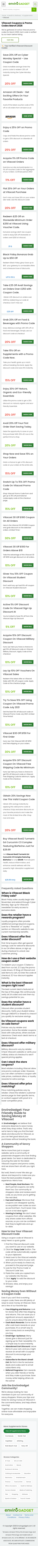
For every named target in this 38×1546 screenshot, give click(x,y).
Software (25, 1494)
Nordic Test (22, 1436)
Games (28, 1482)
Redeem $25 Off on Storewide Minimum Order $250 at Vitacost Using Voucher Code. (17, 222)
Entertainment (20, 1478)
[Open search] (35, 4)
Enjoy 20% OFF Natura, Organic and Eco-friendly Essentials (17, 392)
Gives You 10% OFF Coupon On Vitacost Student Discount (18, 577)
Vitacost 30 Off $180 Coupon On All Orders (19, 519)
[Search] (34, 10)
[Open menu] (4, 4)
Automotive (9, 1465)
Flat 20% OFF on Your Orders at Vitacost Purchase (18, 190)
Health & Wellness (26, 1486)
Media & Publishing (26, 1490)
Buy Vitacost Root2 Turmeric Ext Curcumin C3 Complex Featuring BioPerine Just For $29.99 (19, 844)
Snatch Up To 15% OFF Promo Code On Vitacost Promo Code (19, 485)
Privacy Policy (24, 1517)
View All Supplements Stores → (17, 1431)
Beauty (19, 1465)
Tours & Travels (25, 1498)
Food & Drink (18, 1482)
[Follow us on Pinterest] (23, 1522)
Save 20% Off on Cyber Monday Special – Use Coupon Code (15, 58)
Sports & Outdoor (10, 1498)
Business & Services (11, 1469)
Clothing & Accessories (12, 1473)
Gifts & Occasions (11, 1486)
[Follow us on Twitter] (19, 1522)
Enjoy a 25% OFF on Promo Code (17, 129)
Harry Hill (24, 1446)
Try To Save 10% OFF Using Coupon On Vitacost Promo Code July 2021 (18, 704)
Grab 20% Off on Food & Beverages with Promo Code (19, 321)
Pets (6, 1494)
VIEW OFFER (28, 116)
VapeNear (8, 1441)
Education (27, 1473)
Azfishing (20, 1441)
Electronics (8, 1478)
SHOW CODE (27, 83)
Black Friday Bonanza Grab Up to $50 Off (18, 256)
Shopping (15, 1494)
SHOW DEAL (28, 445)
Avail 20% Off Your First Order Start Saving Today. (17, 425)
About (8, 1515)
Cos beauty (9, 1436)
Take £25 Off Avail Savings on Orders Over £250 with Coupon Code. (18, 289)
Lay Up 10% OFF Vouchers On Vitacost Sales (19, 672)
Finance (7, 1482)
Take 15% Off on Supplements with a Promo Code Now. (18, 354)
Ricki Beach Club (11, 1446)
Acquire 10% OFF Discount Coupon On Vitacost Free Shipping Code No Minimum (18, 764)
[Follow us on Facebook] (14, 1522)
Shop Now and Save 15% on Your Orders (18, 455)
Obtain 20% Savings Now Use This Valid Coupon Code (19, 797)
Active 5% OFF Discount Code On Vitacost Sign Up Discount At (17, 608)
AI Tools (7, 1461)
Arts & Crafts (18, 1461)
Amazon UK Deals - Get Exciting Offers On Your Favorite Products (16, 95)
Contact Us (17, 1515)
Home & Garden (10, 1490)
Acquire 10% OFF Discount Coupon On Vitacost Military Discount (18, 639)
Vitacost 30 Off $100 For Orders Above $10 (16, 548)
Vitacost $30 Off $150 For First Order (17, 735)
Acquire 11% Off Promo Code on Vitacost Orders (18, 160)
